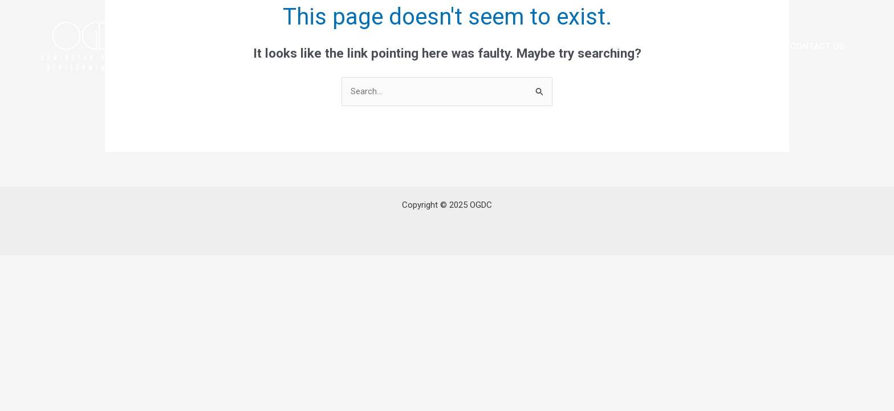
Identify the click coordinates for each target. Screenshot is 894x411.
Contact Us (817, 46)
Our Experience (615, 46)
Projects (696, 46)
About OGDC (454, 46)
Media (754, 46)
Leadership (530, 46)
